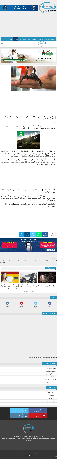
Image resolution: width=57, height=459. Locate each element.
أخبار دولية (15, 39)
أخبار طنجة (47, 39)
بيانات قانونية (52, 395)
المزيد (11, 39)
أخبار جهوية (41, 39)
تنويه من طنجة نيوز (51, 400)
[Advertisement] (28, 24)
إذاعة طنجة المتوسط (50, 382)
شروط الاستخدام (51, 392)
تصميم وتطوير (29, 455)
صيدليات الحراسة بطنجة (51, 371)
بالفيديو (24, 39)
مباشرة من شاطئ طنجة (50, 379)
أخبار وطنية (34, 39)
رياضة (29, 39)
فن (20, 39)
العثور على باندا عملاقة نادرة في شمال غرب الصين (45, 260)
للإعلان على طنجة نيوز (50, 403)
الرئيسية (53, 39)
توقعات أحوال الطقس (50, 374)
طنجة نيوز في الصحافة (50, 398)
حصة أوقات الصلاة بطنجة (50, 368)
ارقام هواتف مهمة (52, 376)
